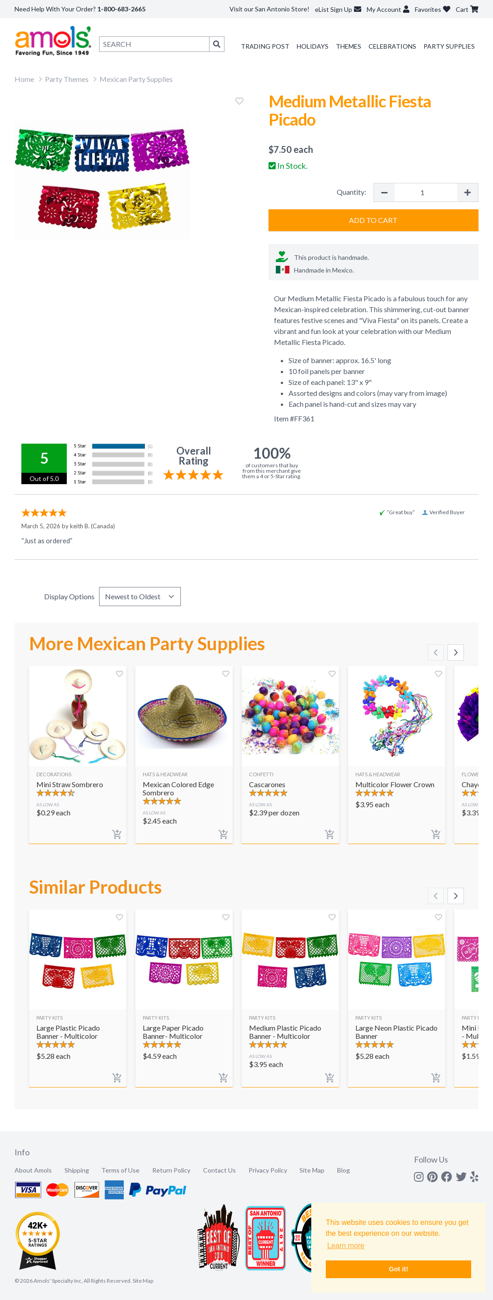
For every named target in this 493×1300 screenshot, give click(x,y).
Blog (343, 1170)
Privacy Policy (268, 1170)
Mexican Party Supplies (136, 79)
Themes (348, 46)
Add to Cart (373, 220)
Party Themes (67, 79)
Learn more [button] (345, 1245)
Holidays (313, 46)
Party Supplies (449, 46)
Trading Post (265, 46)
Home (24, 79)
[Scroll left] (436, 652)
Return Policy (171, 1170)
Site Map (311, 1170)
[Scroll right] (456, 652)
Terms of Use (120, 1170)
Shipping (77, 1170)
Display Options (69, 596)
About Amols (33, 1170)
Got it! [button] (398, 1269)
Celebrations (392, 46)
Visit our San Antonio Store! (269, 9)
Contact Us (219, 1170)
